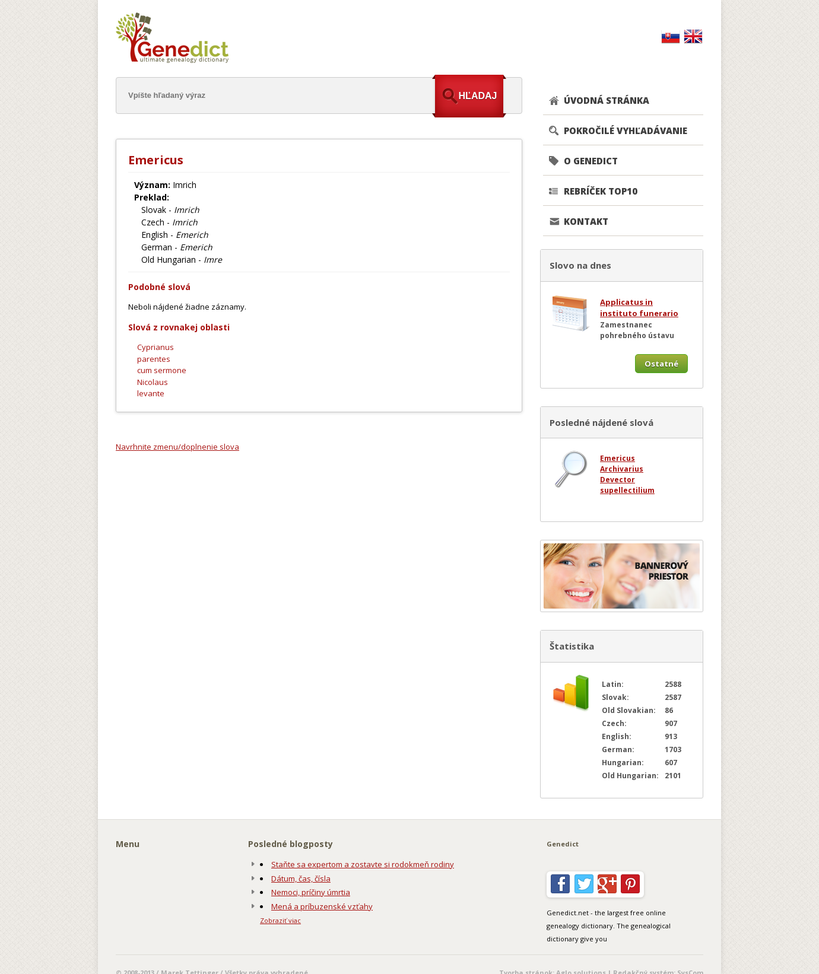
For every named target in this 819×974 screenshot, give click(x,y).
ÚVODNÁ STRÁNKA (606, 100)
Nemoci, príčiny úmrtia (310, 892)
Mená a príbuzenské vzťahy (322, 906)
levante (150, 393)
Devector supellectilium (627, 485)
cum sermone (161, 370)
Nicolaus (152, 382)
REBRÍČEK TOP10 (600, 191)
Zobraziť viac (280, 920)
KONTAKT (586, 221)
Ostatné (661, 363)
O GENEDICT (591, 161)
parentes (153, 359)
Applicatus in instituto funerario (639, 308)
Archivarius (621, 469)
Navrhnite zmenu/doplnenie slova (177, 446)
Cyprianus (155, 347)
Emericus (617, 458)
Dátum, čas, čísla (301, 878)
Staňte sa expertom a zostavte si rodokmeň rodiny (362, 864)
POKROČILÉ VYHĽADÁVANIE (625, 130)
